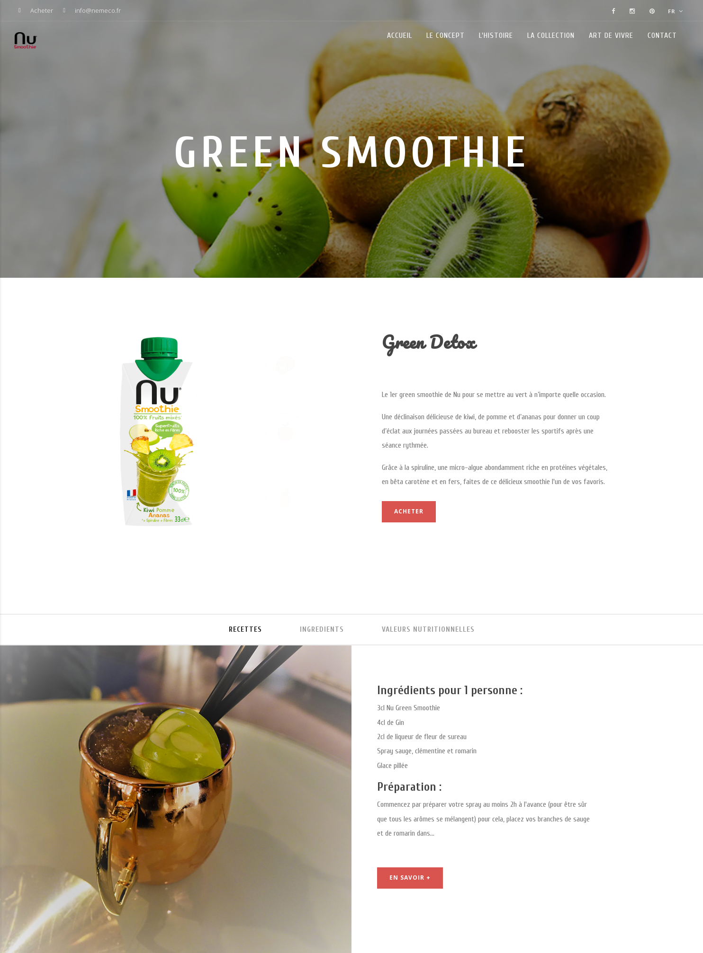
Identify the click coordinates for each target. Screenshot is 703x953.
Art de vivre (611, 35)
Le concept (445, 35)
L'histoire (496, 35)
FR (675, 11)
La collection (551, 35)
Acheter (41, 10)
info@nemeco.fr (98, 10)
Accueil (399, 35)
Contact (662, 35)
